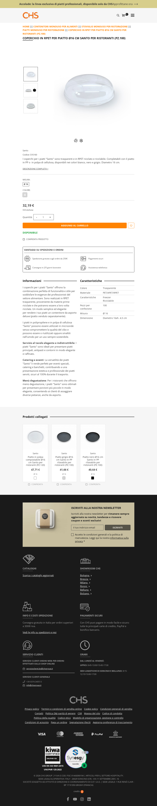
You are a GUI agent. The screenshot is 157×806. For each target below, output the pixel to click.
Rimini (85, 586)
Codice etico (64, 717)
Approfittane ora (122, 4)
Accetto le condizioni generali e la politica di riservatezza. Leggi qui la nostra (102, 538)
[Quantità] (43, 217)
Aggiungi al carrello (74, 225)
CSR (80, 713)
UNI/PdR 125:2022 (53, 769)
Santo (25, 150)
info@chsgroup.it (33, 685)
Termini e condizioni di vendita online (61, 708)
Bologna (86, 575)
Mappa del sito (92, 713)
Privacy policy (32, 708)
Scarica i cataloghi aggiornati (38, 575)
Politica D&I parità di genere (60, 713)
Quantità (27, 217)
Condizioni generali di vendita (116, 708)
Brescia (85, 579)
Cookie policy (91, 708)
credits (79, 791)
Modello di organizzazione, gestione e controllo (98, 717)
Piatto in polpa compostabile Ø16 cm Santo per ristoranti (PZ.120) (35, 460)
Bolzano (86, 593)
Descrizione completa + (35, 168)
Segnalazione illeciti (80, 722)
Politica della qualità (45, 717)
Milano (85, 582)
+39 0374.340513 (34, 681)
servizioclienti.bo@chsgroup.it (39, 668)
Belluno (85, 589)
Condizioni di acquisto (37, 722)
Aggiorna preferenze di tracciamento (112, 722)
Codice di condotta (112, 713)
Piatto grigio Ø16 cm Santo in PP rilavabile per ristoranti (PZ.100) (64, 460)
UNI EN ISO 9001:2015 (52, 765)
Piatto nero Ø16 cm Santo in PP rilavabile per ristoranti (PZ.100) (93, 460)
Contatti (39, 713)
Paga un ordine (59, 722)
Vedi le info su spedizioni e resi (39, 632)
